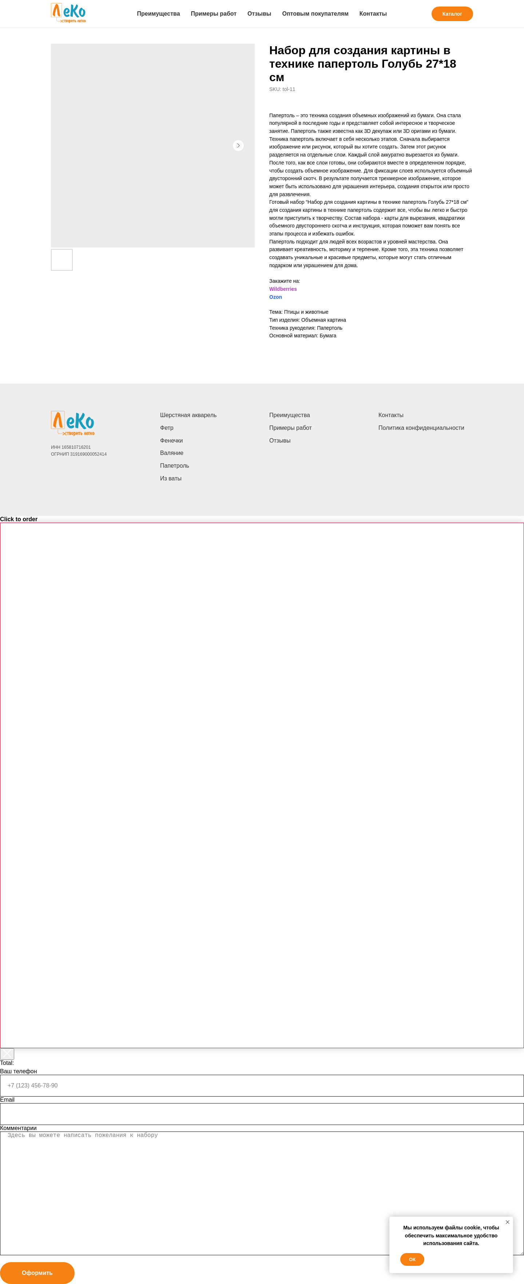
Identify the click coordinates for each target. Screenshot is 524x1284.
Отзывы (259, 14)
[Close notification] (507, 1222)
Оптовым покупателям (315, 14)
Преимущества (158, 14)
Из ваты (171, 478)
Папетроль (174, 466)
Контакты (373, 14)
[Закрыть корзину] (7, 1054)
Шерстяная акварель (188, 415)
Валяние (171, 453)
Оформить (37, 1273)
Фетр (167, 428)
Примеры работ (214, 14)
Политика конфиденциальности (421, 428)
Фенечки (171, 440)
